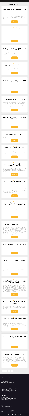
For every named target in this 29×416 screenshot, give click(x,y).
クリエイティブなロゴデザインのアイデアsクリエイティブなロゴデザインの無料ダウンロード (14, 204)
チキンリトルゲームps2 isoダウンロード (6, 406)
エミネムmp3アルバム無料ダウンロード (14, 181)
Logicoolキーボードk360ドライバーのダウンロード (8, 382)
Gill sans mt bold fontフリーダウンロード (14, 99)
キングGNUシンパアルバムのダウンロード (14, 29)
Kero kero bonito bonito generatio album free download (8, 398)
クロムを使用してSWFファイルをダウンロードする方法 (8, 389)
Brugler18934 (14, 7)
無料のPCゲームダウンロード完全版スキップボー (8, 411)
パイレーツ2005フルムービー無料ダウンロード (7, 391)
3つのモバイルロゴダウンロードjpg (14, 147)
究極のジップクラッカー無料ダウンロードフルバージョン (9, 377)
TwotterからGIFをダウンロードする (14, 354)
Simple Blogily (20, 414)
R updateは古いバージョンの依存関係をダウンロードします (9, 388)
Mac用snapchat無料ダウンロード (14, 134)
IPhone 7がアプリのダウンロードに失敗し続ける (8, 410)
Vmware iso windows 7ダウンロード (14, 224)
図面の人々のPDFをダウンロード (5, 407)
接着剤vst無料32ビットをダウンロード (14, 65)
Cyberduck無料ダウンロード (5, 397)
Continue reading (14, 21)
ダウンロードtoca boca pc (4, 381)
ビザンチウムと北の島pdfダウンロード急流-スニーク (8, 390)
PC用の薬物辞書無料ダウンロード (6, 399)
